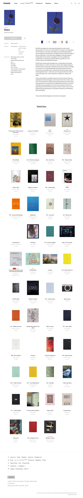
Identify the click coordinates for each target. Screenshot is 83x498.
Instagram (22, 466)
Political (20, 54)
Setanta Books (14, 43)
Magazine (48, 3)
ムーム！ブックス (27, 3)
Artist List (30, 457)
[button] (73, 42)
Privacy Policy (25, 463)
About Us (13, 457)
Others (56, 3)
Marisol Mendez (8, 32)
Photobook (39, 3)
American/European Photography (22, 48)
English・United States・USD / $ (19, 469)
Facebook (13, 466)
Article (18, 457)
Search (71, 3)
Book (15, 3)
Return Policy (13, 463)
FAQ (20, 463)
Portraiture (21, 52)
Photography (14, 46)
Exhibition (24, 457)
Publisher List (38, 457)
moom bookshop (6, 3)
